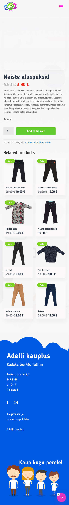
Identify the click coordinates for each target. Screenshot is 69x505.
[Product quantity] (8, 131)
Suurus (8, 119)
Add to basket (36, 131)
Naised (48, 142)
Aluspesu (29, 142)
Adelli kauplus (15, 429)
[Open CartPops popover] (61, 497)
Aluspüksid (39, 142)
